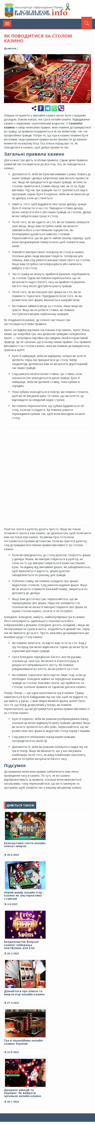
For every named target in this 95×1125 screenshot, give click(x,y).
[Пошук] (86, 23)
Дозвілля (10, 48)
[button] (87, 58)
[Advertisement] (47, 476)
